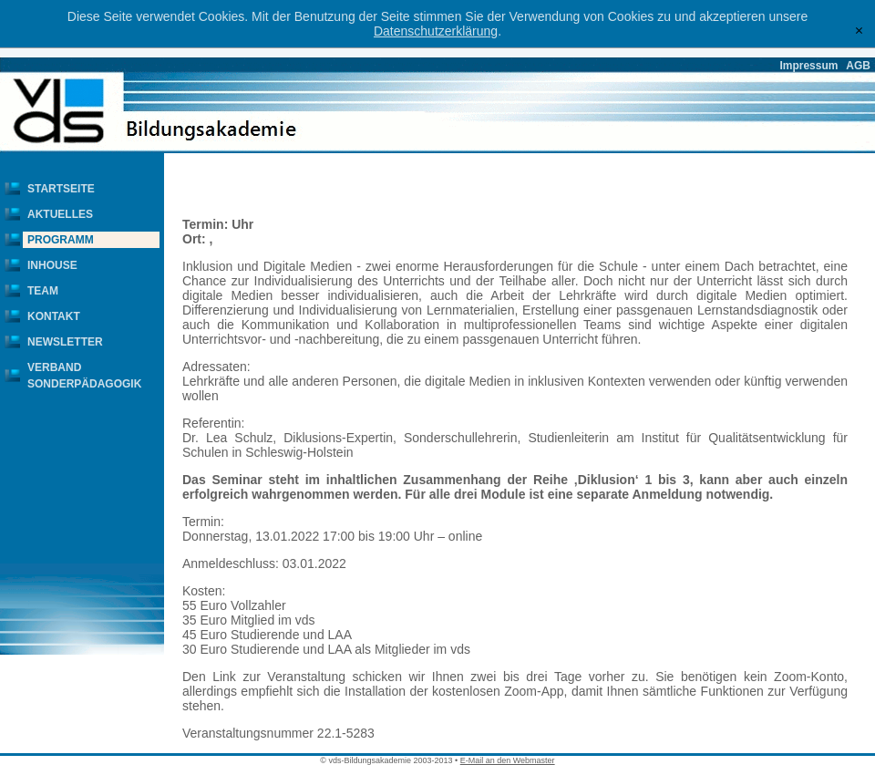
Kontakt (53, 316)
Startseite (61, 188)
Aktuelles (60, 214)
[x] (859, 30)
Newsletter (65, 342)
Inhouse (52, 265)
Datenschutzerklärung (436, 31)
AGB (858, 65)
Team (42, 290)
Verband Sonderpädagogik (84, 375)
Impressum (808, 65)
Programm (60, 239)
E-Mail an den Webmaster (507, 760)
